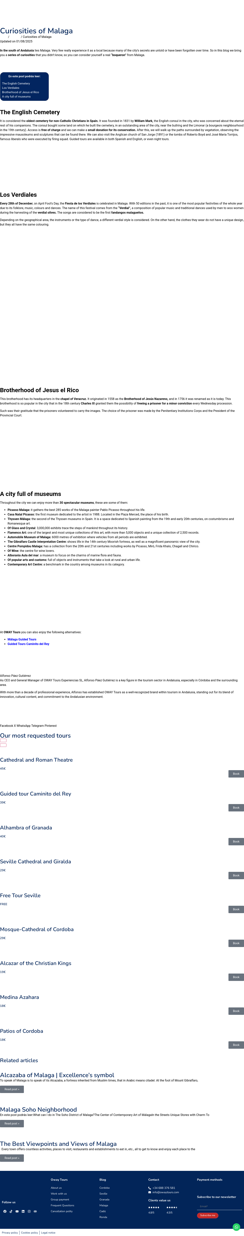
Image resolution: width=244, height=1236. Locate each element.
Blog (224, 11)
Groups (148, 11)
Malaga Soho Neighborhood (38, 1110)
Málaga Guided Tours (22, 639)
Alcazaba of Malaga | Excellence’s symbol (57, 1075)
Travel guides (169, 11)
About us (191, 11)
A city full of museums (16, 96)
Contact (209, 11)
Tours (114, 11)
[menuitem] (236, 11)
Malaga (15, 37)
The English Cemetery (16, 83)
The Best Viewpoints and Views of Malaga (58, 1144)
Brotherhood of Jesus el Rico (24, 92)
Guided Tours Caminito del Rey (28, 644)
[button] (6, 718)
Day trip (131, 11)
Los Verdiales (10, 88)
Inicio (3, 37)
